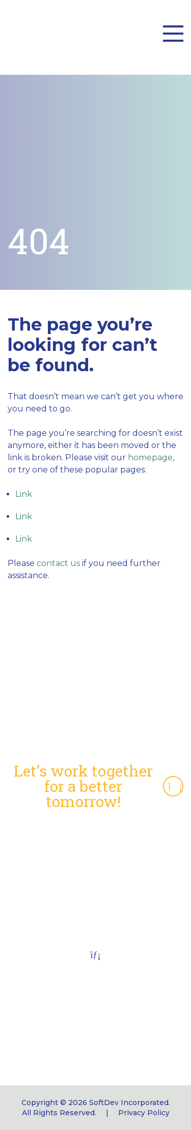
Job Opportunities (95, 903)
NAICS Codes (95, 854)
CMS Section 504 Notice (96, 870)
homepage (150, 457)
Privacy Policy (144, 1112)
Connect (95, 919)
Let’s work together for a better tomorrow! (98, 786)
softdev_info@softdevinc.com (96, 1042)
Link (23, 494)
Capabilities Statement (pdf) (95, 838)
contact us (58, 563)
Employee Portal (95, 886)
